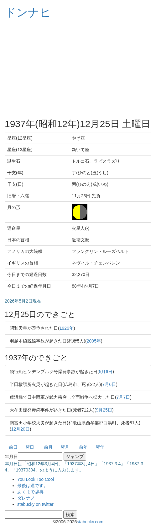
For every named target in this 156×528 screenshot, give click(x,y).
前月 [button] (48, 447)
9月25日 (104, 409)
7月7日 (123, 397)
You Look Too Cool (35, 479)
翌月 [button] (64, 447)
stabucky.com (90, 521)
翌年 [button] (100, 447)
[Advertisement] (78, 68)
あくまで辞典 (30, 491)
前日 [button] (13, 447)
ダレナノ (26, 498)
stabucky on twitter (35, 504)
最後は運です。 (32, 485)
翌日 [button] (29, 447)
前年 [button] (83, 447)
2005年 (94, 340)
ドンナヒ (28, 12)
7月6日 (109, 384)
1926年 (67, 328)
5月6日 (106, 371)
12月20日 (20, 429)
